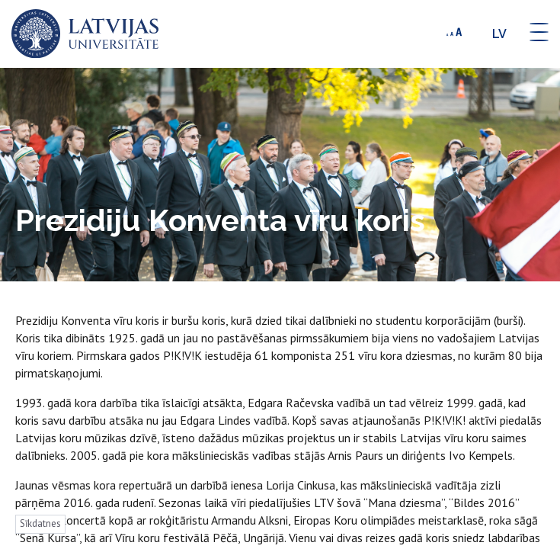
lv (499, 34)
